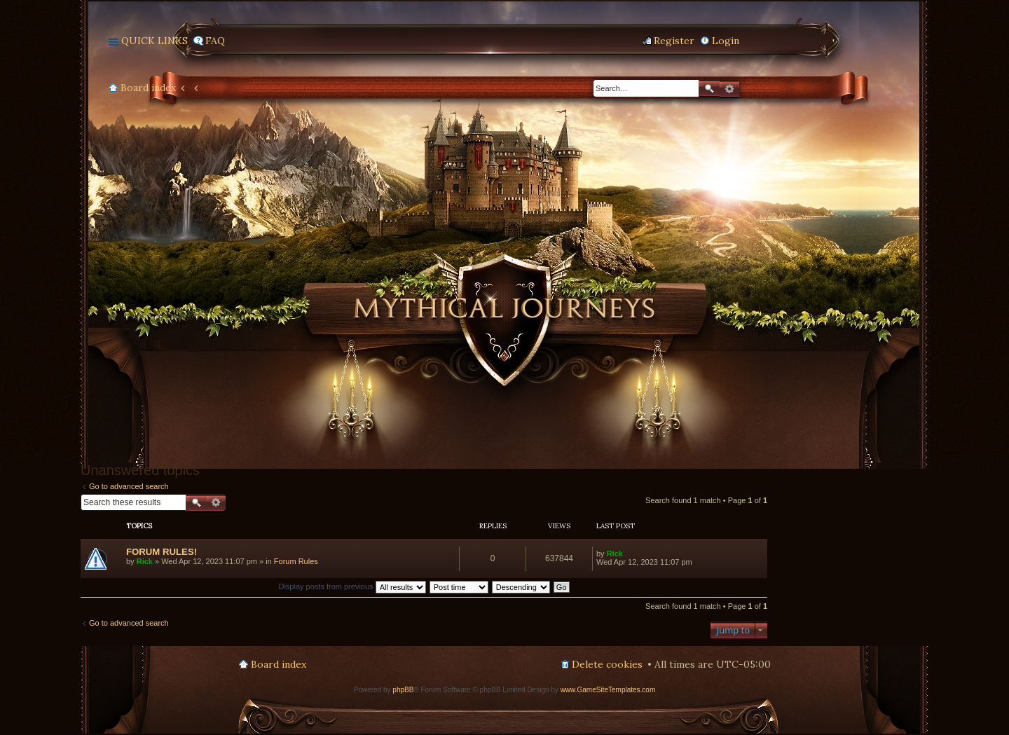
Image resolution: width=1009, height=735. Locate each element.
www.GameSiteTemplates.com (608, 690)
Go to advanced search (129, 486)
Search (709, 88)
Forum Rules (296, 561)
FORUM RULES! (161, 552)
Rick (145, 561)
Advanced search (729, 89)
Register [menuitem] (674, 40)
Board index (148, 87)
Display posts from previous (351, 586)
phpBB (402, 690)
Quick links (154, 40)
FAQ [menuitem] (215, 40)
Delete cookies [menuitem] (607, 664)
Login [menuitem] (725, 40)
